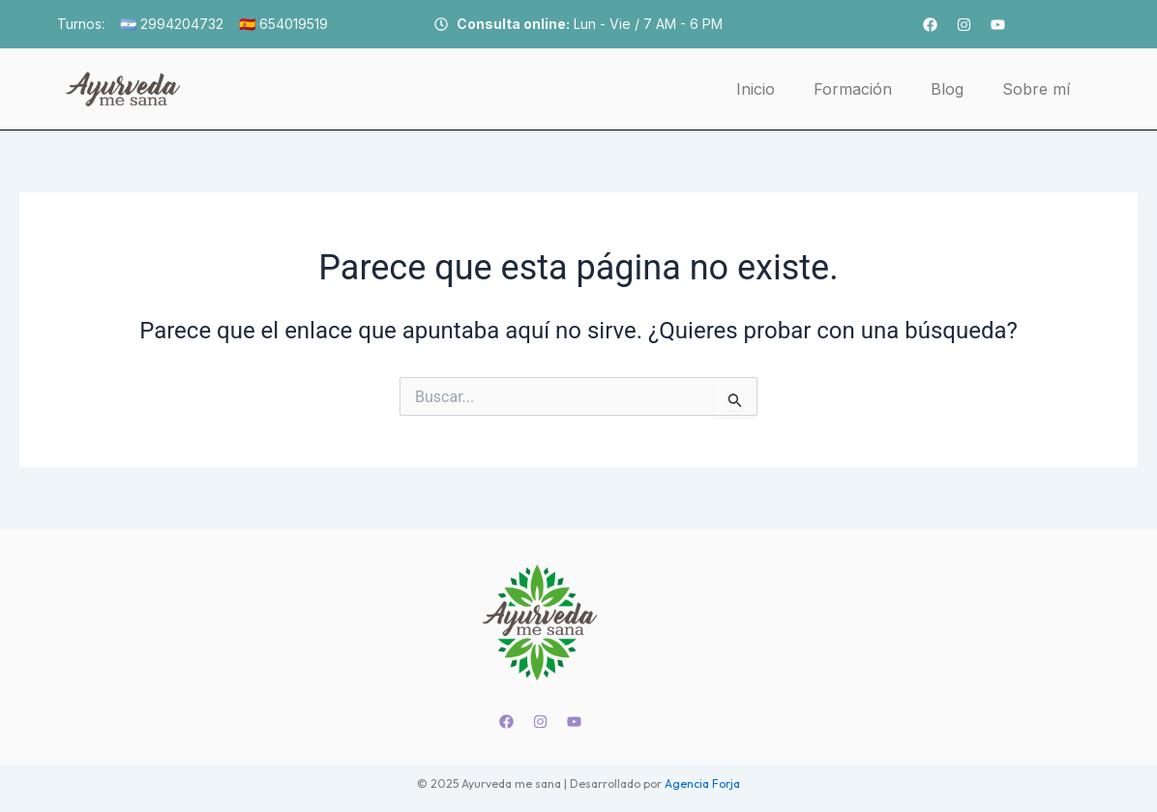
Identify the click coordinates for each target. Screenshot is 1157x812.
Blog (947, 89)
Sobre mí (1036, 89)
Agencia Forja (702, 783)
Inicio (755, 89)
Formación (853, 89)
